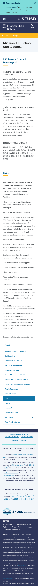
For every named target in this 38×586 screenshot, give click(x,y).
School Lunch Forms (12, 370)
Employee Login (12, 437)
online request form (11, 473)
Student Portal (19, 440)
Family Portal (27, 437)
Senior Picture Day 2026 (14, 361)
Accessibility (7, 524)
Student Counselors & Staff (15, 375)
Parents (7, 345)
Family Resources (11, 389)
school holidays (9, 475)
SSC (7, 398)
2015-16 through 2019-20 (24, 499)
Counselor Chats (12, 412)
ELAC (8, 403)
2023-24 (22, 496)
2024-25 (14, 496)
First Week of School (12, 422)
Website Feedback (12, 529)
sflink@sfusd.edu (18, 465)
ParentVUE (9, 417)
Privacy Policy (17, 527)
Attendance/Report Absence (15, 351)
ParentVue (13, 7)
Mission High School (19, 434)
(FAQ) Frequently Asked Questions (17, 384)
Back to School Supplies (13, 365)
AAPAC (9, 408)
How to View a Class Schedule (16, 379)
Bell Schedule (10, 356)
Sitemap (29, 527)
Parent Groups (11, 35)
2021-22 (8, 499)
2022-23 (30, 496)
